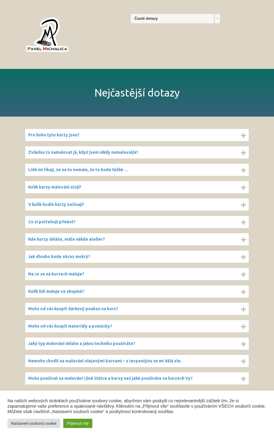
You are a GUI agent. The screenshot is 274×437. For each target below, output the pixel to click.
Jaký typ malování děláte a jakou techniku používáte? (81, 343)
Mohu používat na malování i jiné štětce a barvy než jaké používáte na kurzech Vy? (110, 378)
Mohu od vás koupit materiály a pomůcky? (70, 326)
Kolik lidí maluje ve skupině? (56, 291)
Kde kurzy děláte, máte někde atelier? (66, 239)
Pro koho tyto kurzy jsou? (53, 134)
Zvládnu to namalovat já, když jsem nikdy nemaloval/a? (83, 152)
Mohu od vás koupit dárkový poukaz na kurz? (73, 308)
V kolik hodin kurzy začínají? (56, 204)
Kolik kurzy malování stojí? (54, 187)
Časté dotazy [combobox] (146, 18)
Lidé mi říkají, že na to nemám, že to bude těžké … (78, 169)
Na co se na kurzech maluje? (56, 274)
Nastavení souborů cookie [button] (34, 423)
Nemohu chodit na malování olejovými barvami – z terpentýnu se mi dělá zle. (105, 360)
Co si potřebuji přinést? (52, 221)
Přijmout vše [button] (78, 423)
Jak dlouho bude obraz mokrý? (59, 256)
